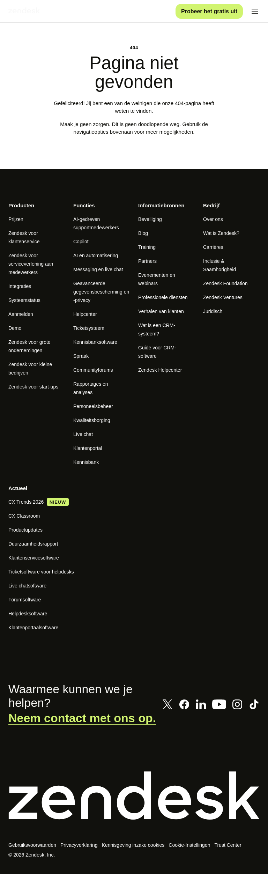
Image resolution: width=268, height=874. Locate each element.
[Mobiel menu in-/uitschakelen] (254, 12)
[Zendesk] (134, 798)
